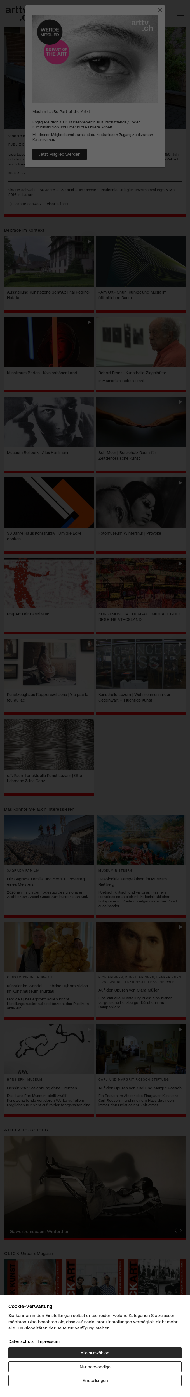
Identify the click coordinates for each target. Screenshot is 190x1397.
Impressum (49, 1341)
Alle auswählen (95, 1352)
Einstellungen (95, 1380)
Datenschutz (21, 1341)
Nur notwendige (95, 1366)
